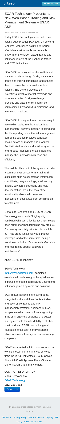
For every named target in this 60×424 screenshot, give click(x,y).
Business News (32, 33)
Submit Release (51, 4)
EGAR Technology (14, 380)
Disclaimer (6, 417)
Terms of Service (36, 417)
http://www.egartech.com (19, 273)
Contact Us (12, 389)
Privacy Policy (19, 417)
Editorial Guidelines (33, 421)
